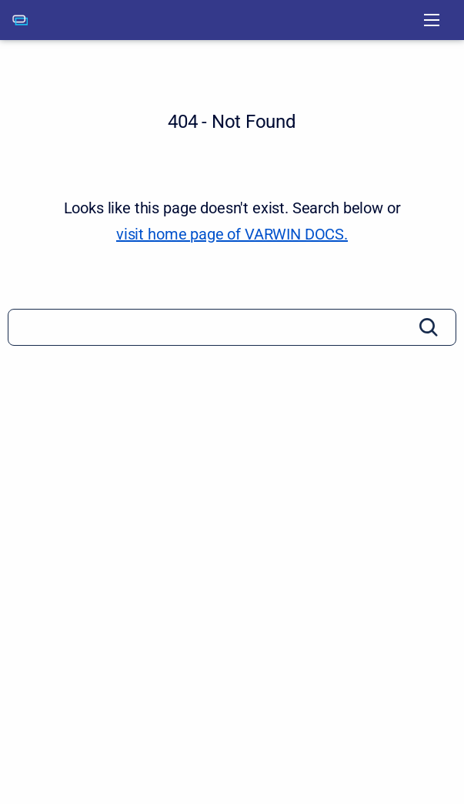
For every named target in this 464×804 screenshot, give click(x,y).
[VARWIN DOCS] (20, 20)
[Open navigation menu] (431, 20)
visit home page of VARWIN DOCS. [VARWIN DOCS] (232, 234)
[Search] (232, 327)
